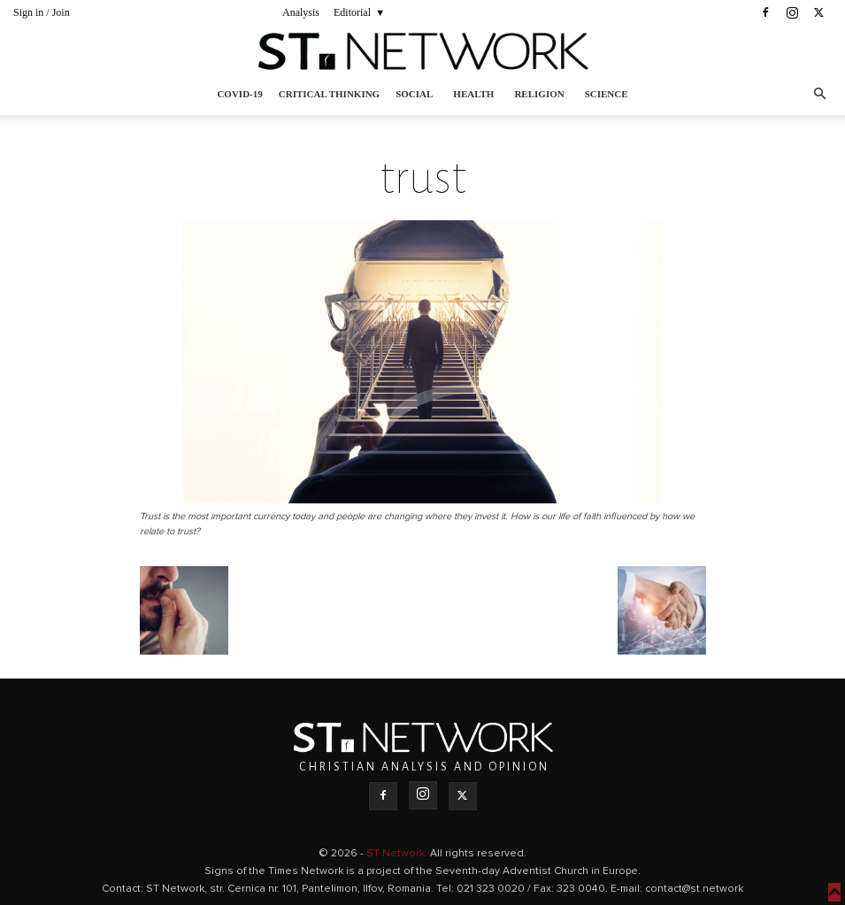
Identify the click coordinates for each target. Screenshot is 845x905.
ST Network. (398, 853)
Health (473, 93)
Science (606, 93)
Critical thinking (329, 93)
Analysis (300, 12)
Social (414, 93)
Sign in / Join (41, 12)
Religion (539, 93)
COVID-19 (239, 93)
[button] (819, 94)
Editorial (352, 12)
